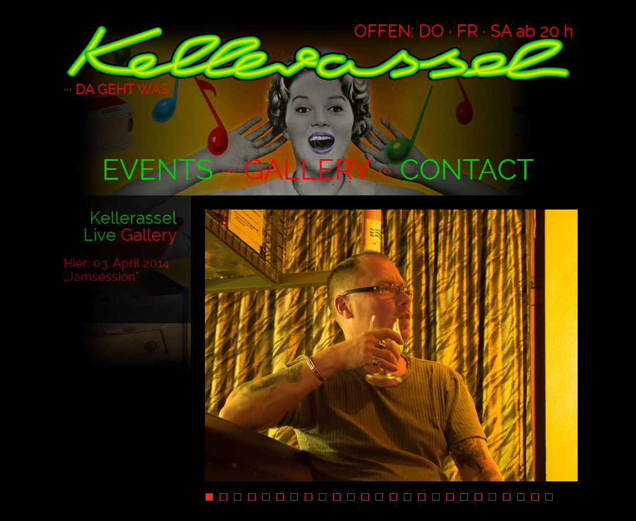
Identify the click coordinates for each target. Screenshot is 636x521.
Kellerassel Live (130, 226)
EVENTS (158, 169)
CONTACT (467, 169)
